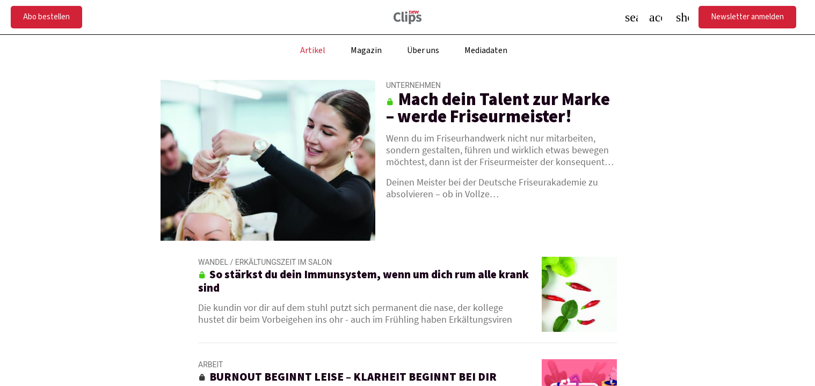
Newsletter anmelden (747, 17)
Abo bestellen (46, 17)
